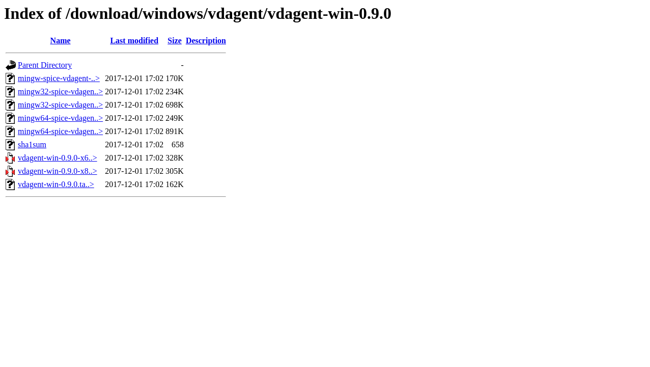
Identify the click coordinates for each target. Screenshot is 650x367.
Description (206, 40)
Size (174, 40)
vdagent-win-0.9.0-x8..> (57, 171)
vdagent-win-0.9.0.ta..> (56, 184)
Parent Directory (45, 65)
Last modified (134, 40)
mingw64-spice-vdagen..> (60, 118)
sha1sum (32, 144)
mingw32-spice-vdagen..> (60, 91)
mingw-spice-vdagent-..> (59, 78)
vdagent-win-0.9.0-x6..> (57, 157)
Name (60, 40)
